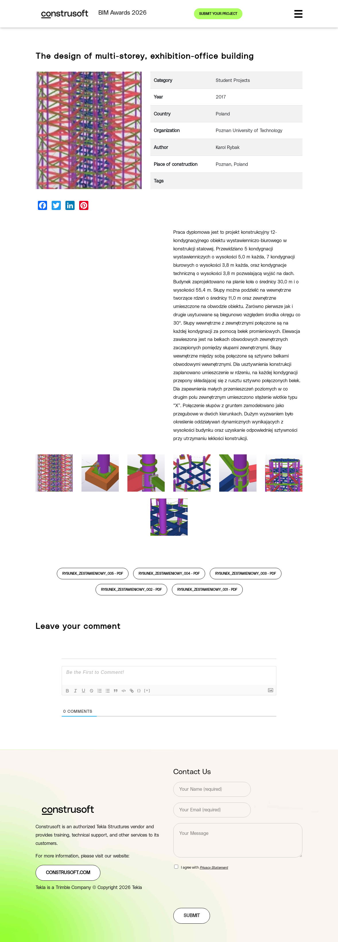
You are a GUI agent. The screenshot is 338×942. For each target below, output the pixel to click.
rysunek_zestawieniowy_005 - (92, 573)
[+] (147, 690)
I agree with (204, 867)
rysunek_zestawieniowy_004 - (169, 573)
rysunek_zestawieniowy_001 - (207, 589)
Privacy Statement (214, 867)
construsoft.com (68, 872)
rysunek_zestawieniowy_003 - (245, 573)
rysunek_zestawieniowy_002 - (131, 589)
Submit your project (218, 13)
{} (139, 690)
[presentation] (217, 898)
